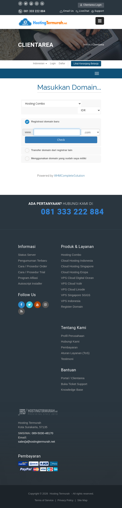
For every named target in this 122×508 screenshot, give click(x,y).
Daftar (62, 63)
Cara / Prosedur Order (32, 266)
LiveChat (82, 11)
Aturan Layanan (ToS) (75, 353)
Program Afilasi (28, 277)
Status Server (27, 254)
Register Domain (72, 306)
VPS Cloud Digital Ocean (77, 277)
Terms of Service (44, 500)
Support (97, 11)
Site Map (82, 500)
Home (87, 44)
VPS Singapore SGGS (75, 295)
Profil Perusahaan (72, 335)
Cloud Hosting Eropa (74, 272)
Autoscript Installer (30, 283)
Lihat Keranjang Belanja (86, 63)
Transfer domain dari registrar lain (48, 150)
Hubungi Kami (70, 341)
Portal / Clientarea (72, 378)
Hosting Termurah (60, 493)
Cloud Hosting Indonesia (77, 260)
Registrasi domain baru (42, 122)
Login (53, 63)
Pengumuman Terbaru (32, 260)
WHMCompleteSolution (69, 175)
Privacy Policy (66, 500)
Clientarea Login (91, 4)
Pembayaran (69, 347)
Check (61, 140)
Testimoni (67, 359)
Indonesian (40, 63)
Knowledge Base (72, 389)
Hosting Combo (71, 254)
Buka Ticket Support (74, 384)
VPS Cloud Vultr (71, 283)
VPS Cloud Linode (73, 289)
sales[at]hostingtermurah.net (36, 441)
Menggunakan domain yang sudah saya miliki (55, 158)
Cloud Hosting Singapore (77, 266)
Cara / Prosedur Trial (31, 272)
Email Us (67, 11)
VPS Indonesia (70, 301)
